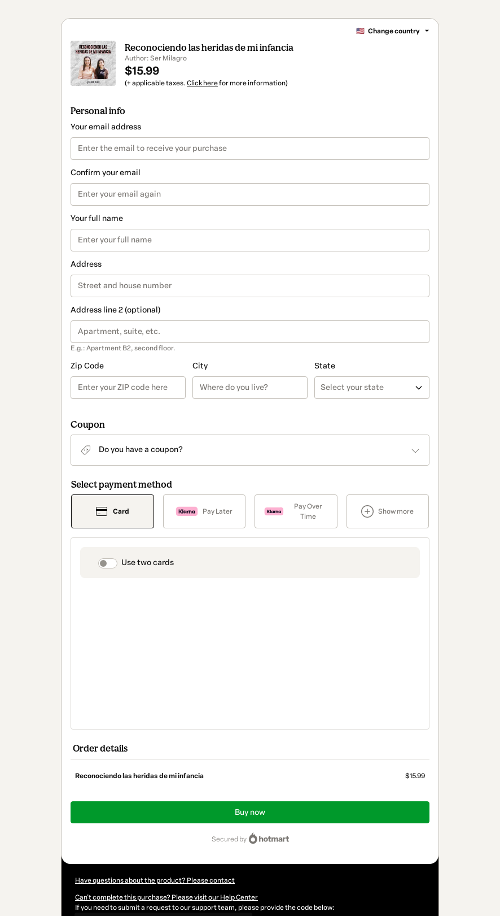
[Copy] (159, 800)
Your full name (97, 232)
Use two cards (147, 576)
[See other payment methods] (388, 525)
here (185, 861)
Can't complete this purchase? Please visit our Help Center (166, 778)
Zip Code (87, 379)
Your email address (106, 140)
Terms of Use (362, 840)
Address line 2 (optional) (115, 323)
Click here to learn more (215, 820)
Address (86, 278)
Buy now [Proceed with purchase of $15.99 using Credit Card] (250, 693)
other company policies (145, 850)
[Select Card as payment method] (112, 525)
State (263, 379)
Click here (202, 97)
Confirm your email (106, 186)
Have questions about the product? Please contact (155, 761)
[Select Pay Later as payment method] (204, 525)
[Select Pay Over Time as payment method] (296, 525)
